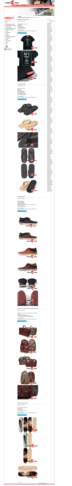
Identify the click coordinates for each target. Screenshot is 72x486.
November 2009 (50, 172)
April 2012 (49, 147)
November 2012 (50, 141)
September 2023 (50, 31)
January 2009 (49, 180)
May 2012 (49, 146)
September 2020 (50, 60)
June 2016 (49, 104)
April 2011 (49, 157)
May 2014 (49, 125)
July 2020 (48, 62)
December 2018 (50, 78)
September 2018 (50, 81)
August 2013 (49, 133)
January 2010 (49, 170)
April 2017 (49, 95)
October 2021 (49, 49)
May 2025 (49, 19)
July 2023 (48, 32)
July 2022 (48, 41)
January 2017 (49, 98)
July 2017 (48, 93)
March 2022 (49, 45)
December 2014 (50, 119)
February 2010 (49, 169)
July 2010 (48, 165)
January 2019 (49, 77)
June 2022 (49, 42)
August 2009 (49, 174)
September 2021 (50, 50)
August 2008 (49, 185)
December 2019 (50, 68)
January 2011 (49, 160)
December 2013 (50, 130)
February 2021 (49, 56)
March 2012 (49, 148)
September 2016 (50, 101)
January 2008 (49, 191)
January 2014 (49, 129)
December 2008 (50, 181)
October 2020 (49, 59)
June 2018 (49, 83)
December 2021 (50, 47)
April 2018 (49, 85)
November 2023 (50, 29)
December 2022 (50, 37)
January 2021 (49, 57)
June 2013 (49, 135)
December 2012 (50, 140)
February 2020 (49, 66)
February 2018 (49, 87)
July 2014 (48, 124)
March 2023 (49, 34)
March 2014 (49, 127)
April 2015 (49, 116)
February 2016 (49, 107)
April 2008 (49, 188)
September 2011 (50, 153)
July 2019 (48, 72)
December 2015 (50, 109)
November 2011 (50, 151)
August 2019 (49, 71)
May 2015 (49, 115)
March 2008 (49, 189)
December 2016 (50, 99)
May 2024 (49, 26)
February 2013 (49, 138)
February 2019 (49, 76)
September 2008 (50, 184)
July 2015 (48, 113)
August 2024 (49, 23)
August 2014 (49, 123)
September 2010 (50, 163)
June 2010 (49, 166)
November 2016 (50, 100)
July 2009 (48, 175)
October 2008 (49, 183)
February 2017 (49, 97)
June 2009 (49, 176)
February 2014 (49, 128)
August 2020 (49, 61)
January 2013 (49, 139)
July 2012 (48, 144)
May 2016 (49, 105)
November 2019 (50, 69)
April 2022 (49, 44)
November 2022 (50, 38)
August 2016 (49, 102)
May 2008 (49, 187)
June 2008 (49, 186)
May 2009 (49, 177)
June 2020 (49, 63)
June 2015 (49, 114)
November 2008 (50, 182)
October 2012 (49, 142)
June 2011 (49, 155)
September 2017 (50, 91)
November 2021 (50, 48)
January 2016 (49, 108)
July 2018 (48, 82)
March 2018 (49, 86)
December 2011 (50, 150)
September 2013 (50, 132)
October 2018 (49, 80)
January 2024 (49, 28)
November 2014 (50, 120)
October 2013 (49, 131)
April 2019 (49, 75)
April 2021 (49, 54)
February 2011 (49, 159)
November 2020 (50, 58)
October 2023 (49, 30)
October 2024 (49, 22)
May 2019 (49, 74)
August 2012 (49, 143)
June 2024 (49, 25)
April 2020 (49, 64)
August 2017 (49, 92)
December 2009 (50, 171)
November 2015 (50, 110)
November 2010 (50, 161)
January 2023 (49, 36)
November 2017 (50, 89)
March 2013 (49, 137)
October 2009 (49, 173)
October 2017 (49, 90)
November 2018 (50, 79)
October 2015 (49, 111)
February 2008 (49, 190)
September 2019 (50, 70)
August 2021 (49, 51)
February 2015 (49, 118)
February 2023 (49, 35)
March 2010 (49, 168)
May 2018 (49, 84)
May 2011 (49, 156)
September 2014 (50, 122)
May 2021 (49, 53)
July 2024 (48, 24)
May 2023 (49, 33)
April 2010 (49, 167)
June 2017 (49, 94)
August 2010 (49, 164)
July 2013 (48, 134)
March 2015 (49, 117)
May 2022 (49, 43)
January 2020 (49, 67)
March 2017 (49, 96)
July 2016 (48, 103)
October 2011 (49, 152)
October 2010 (49, 162)
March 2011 (49, 158)
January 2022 (49, 46)
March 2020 (49, 65)
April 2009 (49, 178)
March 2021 (49, 55)
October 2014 (49, 121)
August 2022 (49, 40)
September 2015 (50, 112)
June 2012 (49, 145)
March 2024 (49, 27)
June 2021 (49, 52)
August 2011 (49, 154)
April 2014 (49, 126)
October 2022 (49, 39)
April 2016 (49, 106)
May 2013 (49, 136)
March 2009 (49, 179)
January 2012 (49, 149)
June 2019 (49, 73)
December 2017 (50, 88)
